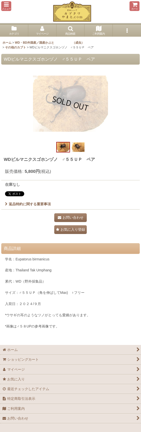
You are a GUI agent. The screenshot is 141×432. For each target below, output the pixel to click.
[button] (6, 6)
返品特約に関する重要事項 (28, 204)
